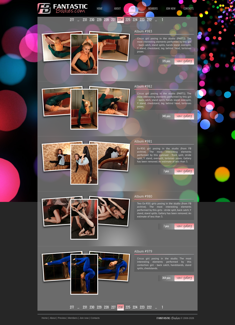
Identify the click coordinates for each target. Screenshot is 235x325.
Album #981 (143, 141)
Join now (170, 8)
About (117, 8)
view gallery (184, 61)
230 (92, 19)
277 (72, 19)
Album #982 (143, 86)
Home (99, 8)
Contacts (189, 8)
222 (149, 19)
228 (106, 19)
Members (153, 8)
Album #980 (143, 196)
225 (127, 19)
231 (85, 19)
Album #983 (143, 31)
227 (113, 19)
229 (99, 19)
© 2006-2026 (175, 318)
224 (135, 19)
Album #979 (143, 251)
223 (142, 19)
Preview (135, 8)
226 (120, 20)
